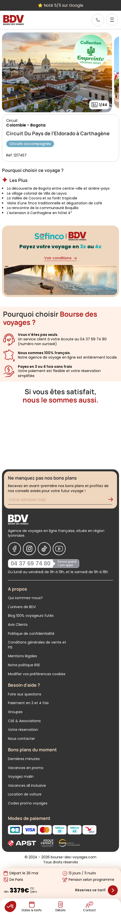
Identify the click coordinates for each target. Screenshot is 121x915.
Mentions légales (22, 656)
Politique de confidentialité (31, 633)
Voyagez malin (21, 776)
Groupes (15, 711)
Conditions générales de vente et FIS (37, 645)
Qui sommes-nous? (25, 597)
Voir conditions (60, 258)
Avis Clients (18, 624)
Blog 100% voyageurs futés (31, 615)
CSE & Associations (24, 720)
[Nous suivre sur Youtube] (59, 548)
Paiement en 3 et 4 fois (28, 702)
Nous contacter (21, 738)
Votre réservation (23, 729)
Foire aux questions (24, 694)
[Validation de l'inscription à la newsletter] (112, 500)
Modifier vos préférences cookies (36, 673)
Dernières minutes (24, 758)
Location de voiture (24, 794)
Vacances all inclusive (27, 785)
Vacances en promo (25, 767)
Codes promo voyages (27, 803)
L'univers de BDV (22, 606)
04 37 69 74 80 (30, 563)
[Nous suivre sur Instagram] (29, 548)
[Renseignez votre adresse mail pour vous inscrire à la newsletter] (60, 500)
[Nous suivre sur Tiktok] (44, 548)
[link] (98, 20)
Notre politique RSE (24, 664)
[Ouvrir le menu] (112, 20)
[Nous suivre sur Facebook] (14, 548)
